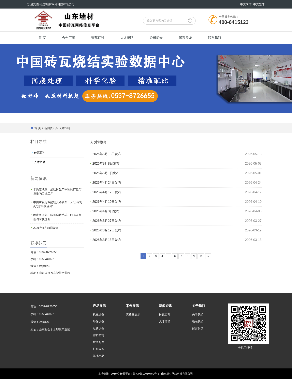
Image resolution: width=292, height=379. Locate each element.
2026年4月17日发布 (106, 192)
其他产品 (98, 355)
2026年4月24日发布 (106, 182)
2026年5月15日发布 (106, 154)
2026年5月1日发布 (105, 173)
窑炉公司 (98, 335)
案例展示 (132, 306)
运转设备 (98, 328)
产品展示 (99, 306)
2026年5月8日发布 (105, 163)
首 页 (42, 37)
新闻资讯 (50, 128)
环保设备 (98, 321)
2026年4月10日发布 (106, 201)
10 (201, 256)
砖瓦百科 (97, 37)
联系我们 (214, 37)
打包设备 (98, 349)
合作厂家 (68, 37)
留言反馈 (185, 37)
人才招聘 (126, 37)
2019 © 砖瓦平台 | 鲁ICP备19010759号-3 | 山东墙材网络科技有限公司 (152, 373)
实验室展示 (133, 314)
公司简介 (156, 37)
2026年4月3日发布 (105, 211)
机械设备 (98, 314)
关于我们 (198, 306)
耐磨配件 (98, 342)
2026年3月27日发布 (106, 220)
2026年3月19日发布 (106, 230)
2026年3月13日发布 (106, 240)
